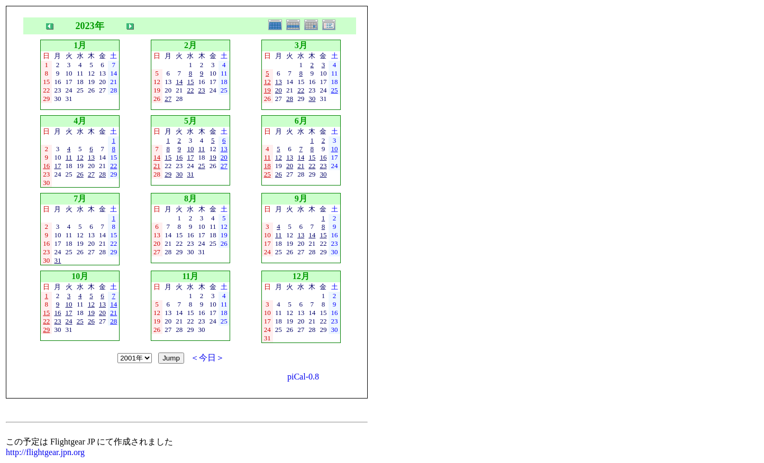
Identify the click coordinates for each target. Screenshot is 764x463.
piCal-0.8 (303, 376)
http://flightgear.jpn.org (45, 452)
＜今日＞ (207, 357)
